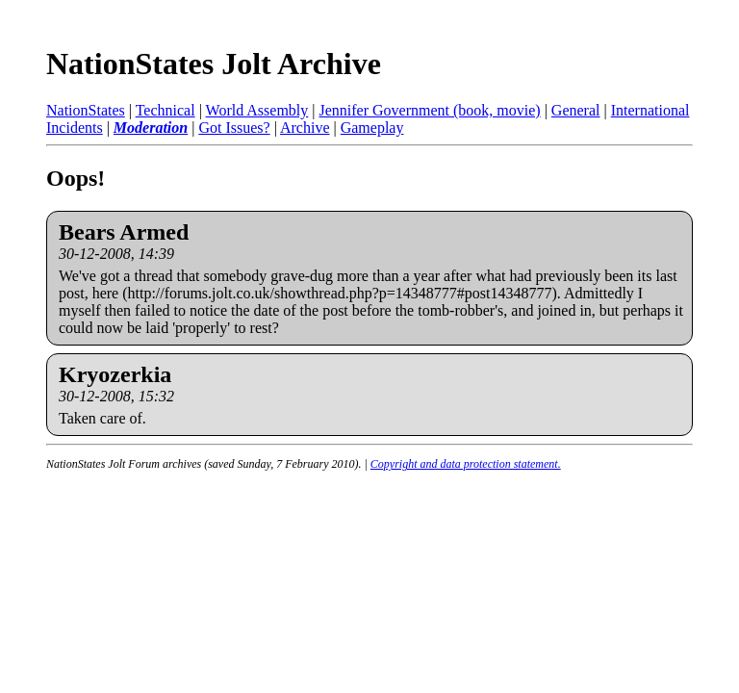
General (575, 110)
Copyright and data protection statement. (465, 464)
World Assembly (257, 110)
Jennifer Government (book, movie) (429, 110)
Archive (305, 127)
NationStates (85, 110)
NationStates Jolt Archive (213, 63)
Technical (165, 110)
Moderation (151, 127)
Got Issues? (233, 127)
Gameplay (372, 127)
